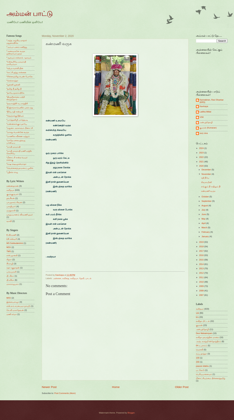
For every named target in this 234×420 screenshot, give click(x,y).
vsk (197, 313)
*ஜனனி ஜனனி (13, 85)
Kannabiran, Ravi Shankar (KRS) (212, 101)
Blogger (131, 413)
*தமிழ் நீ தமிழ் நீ (14, 89)
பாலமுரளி (11, 272)
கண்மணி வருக (208, 191)
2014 (201, 264)
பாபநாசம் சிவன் (14, 202)
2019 (201, 242)
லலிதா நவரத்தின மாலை (207, 337)
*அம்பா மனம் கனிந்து (16, 47)
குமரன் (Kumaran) (208, 128)
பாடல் (88, 278)
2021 (201, 161)
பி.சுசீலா (10, 280)
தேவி (81, 278)
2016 (201, 255)
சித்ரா (9, 259)
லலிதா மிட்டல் (203, 321)
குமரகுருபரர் (12, 194)
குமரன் (199, 325)
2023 (201, 153)
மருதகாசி (10, 210)
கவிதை (65, 278)
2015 (201, 260)
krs (197, 317)
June (204, 214)
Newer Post (49, 387)
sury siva (204, 133)
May (204, 219)
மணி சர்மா (11, 314)
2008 (201, 290)
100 (197, 358)
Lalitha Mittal (205, 112)
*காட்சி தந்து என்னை (16, 72)
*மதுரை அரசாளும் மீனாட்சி (19, 128)
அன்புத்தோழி (206, 122)
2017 (201, 251)
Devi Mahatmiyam (204, 333)
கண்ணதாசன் (12, 186)
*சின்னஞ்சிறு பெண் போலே (19, 76)
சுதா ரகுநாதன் (13, 268)
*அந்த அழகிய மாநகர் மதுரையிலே (16, 41)
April (204, 223)
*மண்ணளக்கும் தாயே (16, 124)
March (205, 227)
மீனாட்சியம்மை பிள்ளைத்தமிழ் (210, 378)
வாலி (9, 221)
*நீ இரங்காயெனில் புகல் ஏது (19, 107)
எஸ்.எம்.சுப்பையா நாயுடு (18, 306)
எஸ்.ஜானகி (11, 255)
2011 (201, 277)
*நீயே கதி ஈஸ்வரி (14, 112)
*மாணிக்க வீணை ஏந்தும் (18, 136)
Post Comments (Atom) (65, 393)
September (207, 201)
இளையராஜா (12, 302)
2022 (201, 157)
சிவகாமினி (206, 182)
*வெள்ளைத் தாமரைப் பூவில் (19, 168)
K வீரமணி (11, 235)
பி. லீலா (10, 276)
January (205, 236)
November (207, 174)
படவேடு (200, 370)
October (205, 196)
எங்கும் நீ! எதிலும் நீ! (211, 186)
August (205, 205)
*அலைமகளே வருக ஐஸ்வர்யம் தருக (15, 52)
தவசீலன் (10, 198)
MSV (8, 247)
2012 (201, 273)
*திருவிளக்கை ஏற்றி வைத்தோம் (15, 98)
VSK (202, 117)
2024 (201, 148)
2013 (201, 268)
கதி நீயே (205, 178)
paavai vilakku (202, 366)
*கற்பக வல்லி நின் (14, 68)
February (206, 232)
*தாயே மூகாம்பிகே (15, 93)
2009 (201, 286)
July (204, 210)
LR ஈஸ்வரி (11, 239)
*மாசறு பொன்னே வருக (17, 132)
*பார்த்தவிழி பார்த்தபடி (17, 120)
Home (116, 387)
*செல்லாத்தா (12, 80)
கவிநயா (74, 278)
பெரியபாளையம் (204, 374)
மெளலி (199, 350)
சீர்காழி (9, 263)
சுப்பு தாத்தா (201, 354)
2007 (201, 295)
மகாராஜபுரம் (12, 284)
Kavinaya (204, 106)
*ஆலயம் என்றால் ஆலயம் (18, 58)
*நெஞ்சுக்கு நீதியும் (15, 116)
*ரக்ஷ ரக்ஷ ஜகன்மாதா (16, 164)
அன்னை (57, 278)
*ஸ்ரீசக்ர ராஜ (12, 172)
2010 (201, 282)
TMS (8, 251)
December (207, 169)
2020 (201, 166)
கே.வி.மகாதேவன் (15, 310)
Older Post (181, 387)
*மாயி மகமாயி (13, 147)
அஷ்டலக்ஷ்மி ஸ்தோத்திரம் (208, 341)
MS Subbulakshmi (14, 243)
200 (197, 362)
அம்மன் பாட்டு (29, 13)
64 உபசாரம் (201, 345)
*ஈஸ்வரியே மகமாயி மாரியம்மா (16, 63)
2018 (201, 246)
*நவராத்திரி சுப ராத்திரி (17, 103)
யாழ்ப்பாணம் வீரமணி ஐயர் (19, 215)
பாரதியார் (11, 206)
